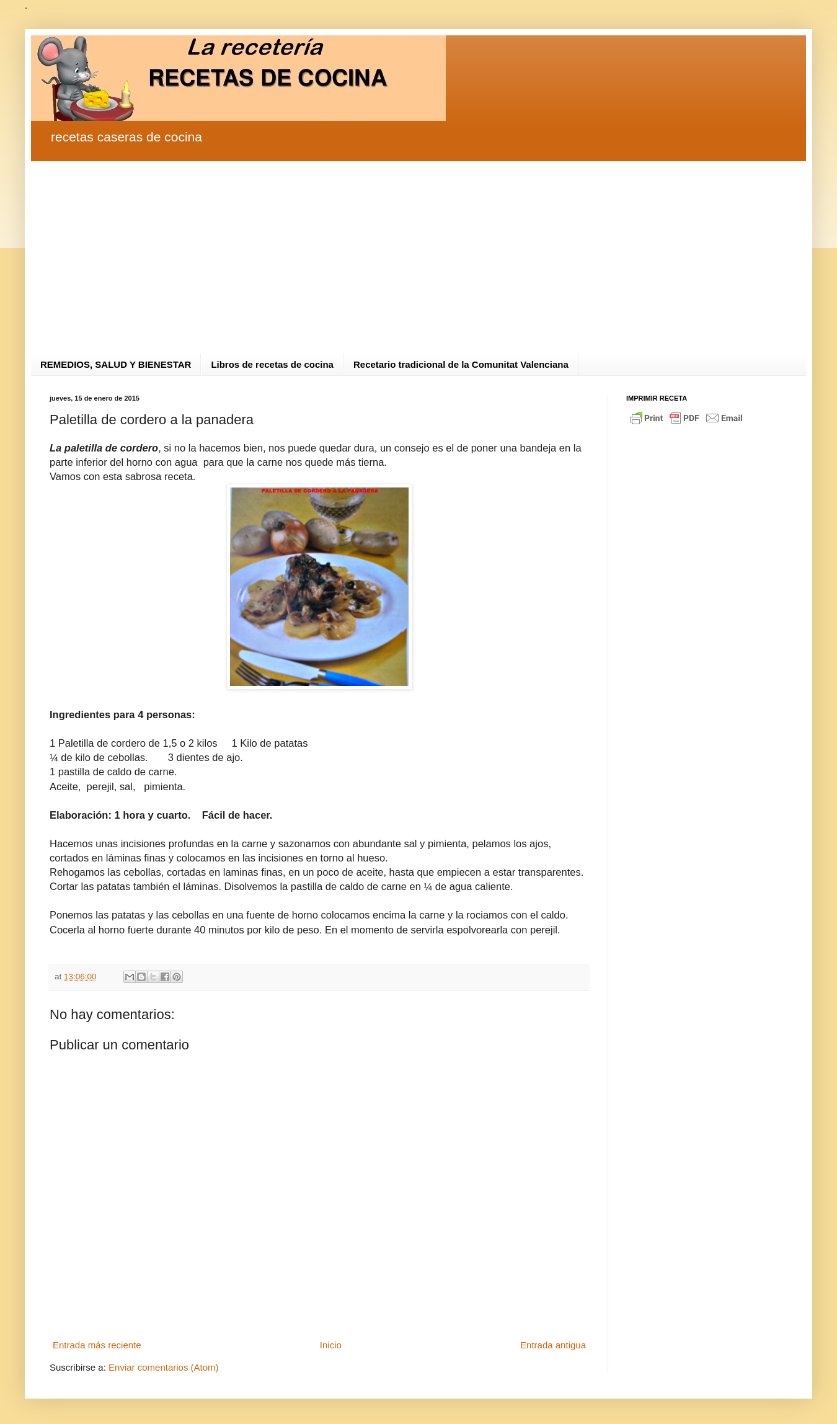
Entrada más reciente (97, 1345)
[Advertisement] (418, 248)
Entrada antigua (553, 1345)
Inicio (331, 1345)
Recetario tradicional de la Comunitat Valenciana (461, 364)
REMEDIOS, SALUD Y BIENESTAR (115, 364)
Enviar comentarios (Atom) (163, 1367)
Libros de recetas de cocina (272, 364)
